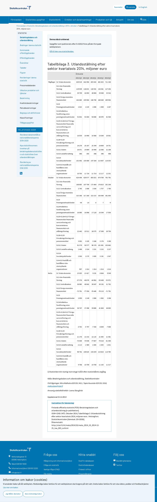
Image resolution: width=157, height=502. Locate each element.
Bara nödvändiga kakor (33, 494)
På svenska (130, 7)
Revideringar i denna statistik (28, 79)
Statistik (30, 26)
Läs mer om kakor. (10, 487)
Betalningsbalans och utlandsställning (50, 26)
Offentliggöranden (27, 58)
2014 (67, 26)
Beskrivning (25, 98)
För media (48, 473)
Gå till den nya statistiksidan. (62, 51)
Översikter (24, 63)
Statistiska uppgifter (35, 19)
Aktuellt (119, 19)
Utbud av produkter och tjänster (29, 91)
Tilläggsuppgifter (27, 122)
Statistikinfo (55, 19)
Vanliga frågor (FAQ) (51, 469)
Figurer (23, 72)
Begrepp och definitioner (30, 113)
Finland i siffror (84, 469)
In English (143, 7)
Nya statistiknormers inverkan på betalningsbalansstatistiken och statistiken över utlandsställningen (31, 151)
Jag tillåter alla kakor (13, 494)
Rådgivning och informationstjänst (58, 461)
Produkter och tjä (104, 19)
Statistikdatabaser (86, 465)
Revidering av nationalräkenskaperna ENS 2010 (29, 165)
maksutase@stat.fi (55, 386)
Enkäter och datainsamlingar (78, 19)
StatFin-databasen (86, 461)
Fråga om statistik (51, 465)
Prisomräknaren (85, 473)
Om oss (130, 19)
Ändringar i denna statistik (30, 45)
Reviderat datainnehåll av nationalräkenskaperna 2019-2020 (30, 137)
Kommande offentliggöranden (27, 51)
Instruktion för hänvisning (63, 403)
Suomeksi (118, 7)
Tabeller (23, 68)
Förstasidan (16, 19)
